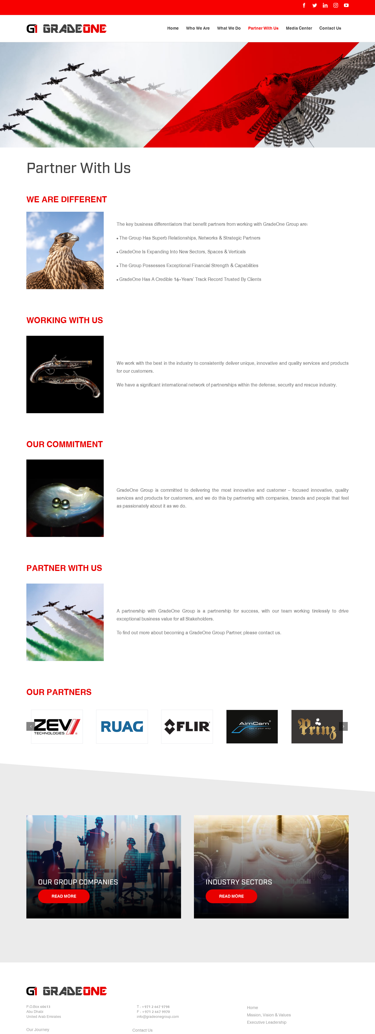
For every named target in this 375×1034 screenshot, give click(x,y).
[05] (252, 726)
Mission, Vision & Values (269, 1015)
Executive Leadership (267, 1022)
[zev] (57, 726)
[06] (317, 726)
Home (252, 1008)
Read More (64, 896)
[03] (122, 726)
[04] (187, 726)
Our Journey (37, 1030)
